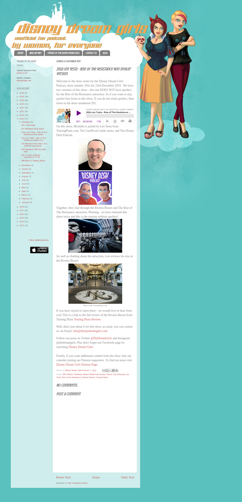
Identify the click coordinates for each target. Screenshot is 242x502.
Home (20, 53)
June (24, 184)
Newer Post (63, 477)
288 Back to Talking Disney (33, 160)
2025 (22, 96)
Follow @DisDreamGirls (39, 240)
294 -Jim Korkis (28, 125)
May (24, 187)
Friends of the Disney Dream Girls (63, 53)
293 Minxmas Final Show (32, 129)
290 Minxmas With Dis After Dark (33, 150)
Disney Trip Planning (116, 374)
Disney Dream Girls (81, 347)
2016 (21, 214)
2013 (22, 225)
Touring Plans (102, 377)
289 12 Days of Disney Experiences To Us (30, 156)
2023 (22, 104)
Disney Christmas (74, 374)
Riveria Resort (89, 377)
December (26, 122)
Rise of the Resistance (72, 377)
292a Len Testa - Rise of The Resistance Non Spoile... (34, 133)
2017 (22, 210)
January (26, 202)
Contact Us (91, 53)
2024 (22, 100)
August (25, 176)
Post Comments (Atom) (77, 483)
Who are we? (35, 53)
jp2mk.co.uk (22, 73)
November (26, 165)
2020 (22, 115)
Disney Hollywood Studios (94, 374)
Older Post (127, 477)
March (25, 195)
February (26, 198)
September (26, 173)
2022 (22, 108)
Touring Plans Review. (87, 319)
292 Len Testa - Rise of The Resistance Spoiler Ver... (33, 139)
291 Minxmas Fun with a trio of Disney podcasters (34, 144)
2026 (22, 93)
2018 (21, 207)
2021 (22, 111)
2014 (21, 221)
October (25, 169)
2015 (22, 218)
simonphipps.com (24, 80)
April (24, 191)
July (24, 180)
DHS (64, 374)
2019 (22, 119)
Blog (105, 53)
